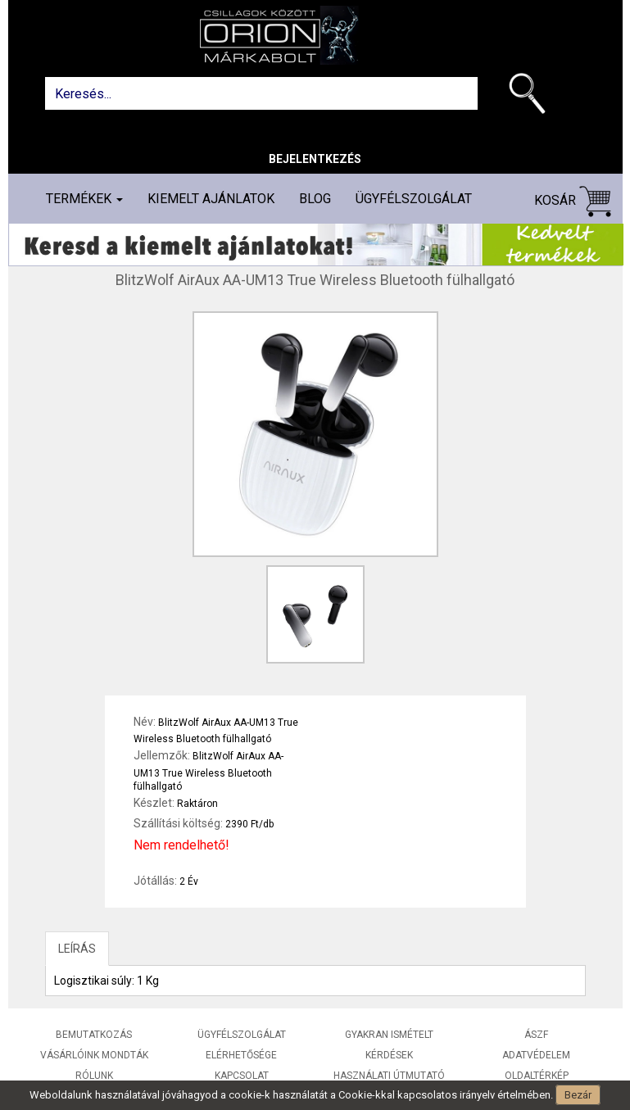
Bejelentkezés (315, 158)
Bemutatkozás (94, 1034)
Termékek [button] (84, 198)
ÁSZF (536, 1034)
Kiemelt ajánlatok (210, 198)
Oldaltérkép (537, 1075)
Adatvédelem (536, 1055)
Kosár (572, 201)
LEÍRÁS (77, 948)
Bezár (577, 1095)
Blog (315, 198)
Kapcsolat (242, 1075)
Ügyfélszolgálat (414, 198)
